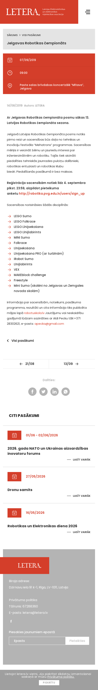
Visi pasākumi (31, 35)
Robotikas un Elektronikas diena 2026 (42, 525)
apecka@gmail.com (49, 324)
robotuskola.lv (34, 313)
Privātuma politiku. (61, 677)
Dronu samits (20, 489)
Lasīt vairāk (81, 460)
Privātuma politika (23, 600)
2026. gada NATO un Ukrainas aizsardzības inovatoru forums (48, 451)
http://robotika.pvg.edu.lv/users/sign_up (52, 193)
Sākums (12, 35)
